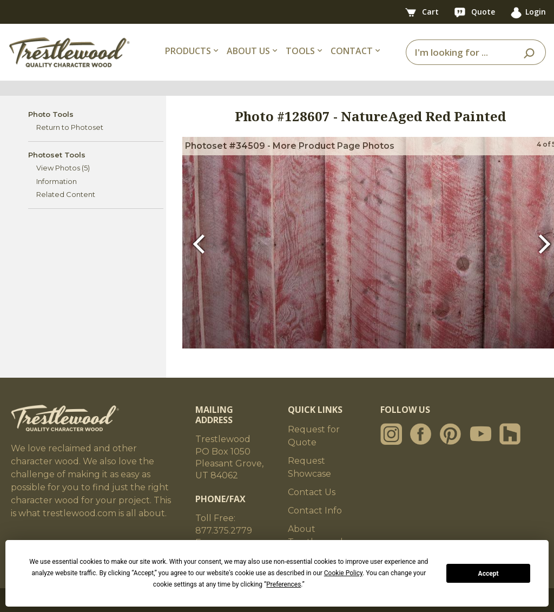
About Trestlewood (315, 535)
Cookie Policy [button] (343, 573)
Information (56, 181)
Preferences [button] (283, 584)
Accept (488, 573)
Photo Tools (51, 114)
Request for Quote (314, 436)
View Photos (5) (63, 167)
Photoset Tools (56, 154)
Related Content (65, 194)
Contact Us (311, 492)
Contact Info (315, 510)
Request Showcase (309, 467)
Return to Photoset (69, 127)
